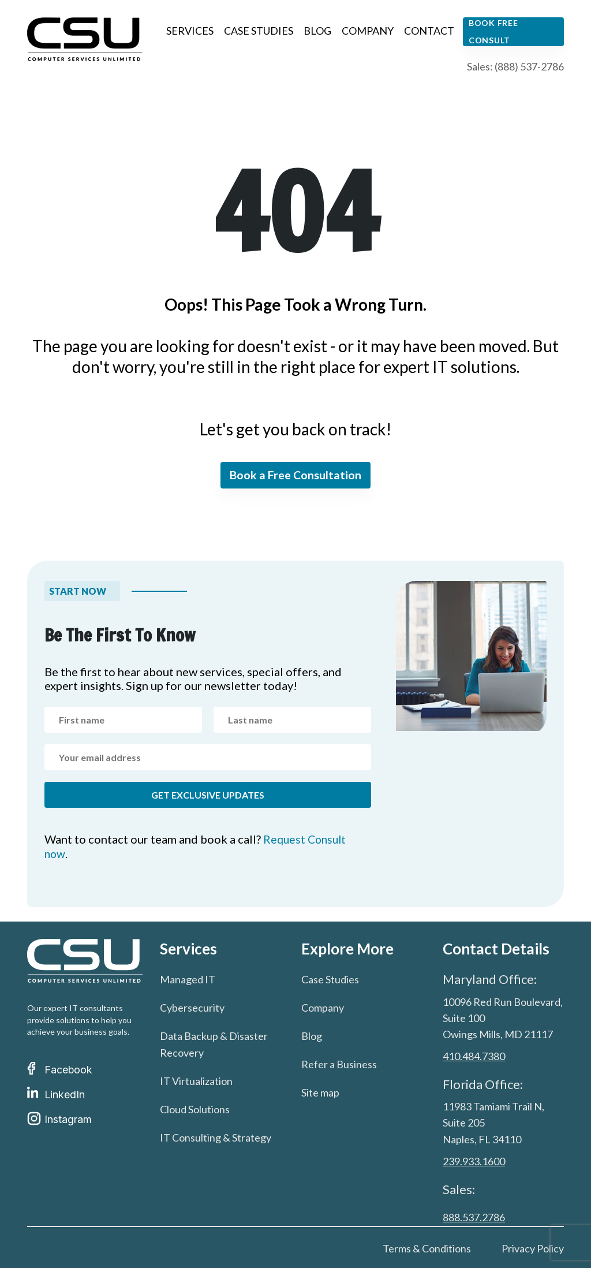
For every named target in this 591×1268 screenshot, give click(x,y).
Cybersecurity (192, 1007)
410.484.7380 (474, 1056)
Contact (429, 30)
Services (190, 30)
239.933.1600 (474, 1160)
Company (368, 30)
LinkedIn (56, 1094)
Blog (317, 30)
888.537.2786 (474, 1216)
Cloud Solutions (195, 1109)
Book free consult (493, 31)
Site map (320, 1092)
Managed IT (187, 979)
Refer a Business (339, 1064)
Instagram (59, 1119)
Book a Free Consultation (296, 476)
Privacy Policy (533, 1247)
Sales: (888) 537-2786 (515, 66)
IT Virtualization (196, 1081)
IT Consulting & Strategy (215, 1137)
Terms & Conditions (427, 1247)
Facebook (59, 1070)
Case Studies (258, 30)
